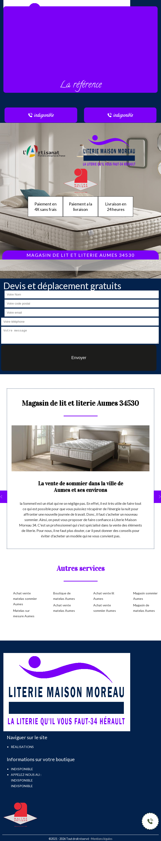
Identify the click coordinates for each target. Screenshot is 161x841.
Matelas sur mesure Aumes (23, 613)
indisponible (22, 780)
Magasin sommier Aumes (145, 595)
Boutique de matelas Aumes (64, 595)
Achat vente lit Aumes (103, 595)
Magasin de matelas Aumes (144, 607)
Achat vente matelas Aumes (64, 607)
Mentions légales (101, 839)
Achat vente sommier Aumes (104, 607)
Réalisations (22, 747)
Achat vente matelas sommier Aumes (25, 598)
